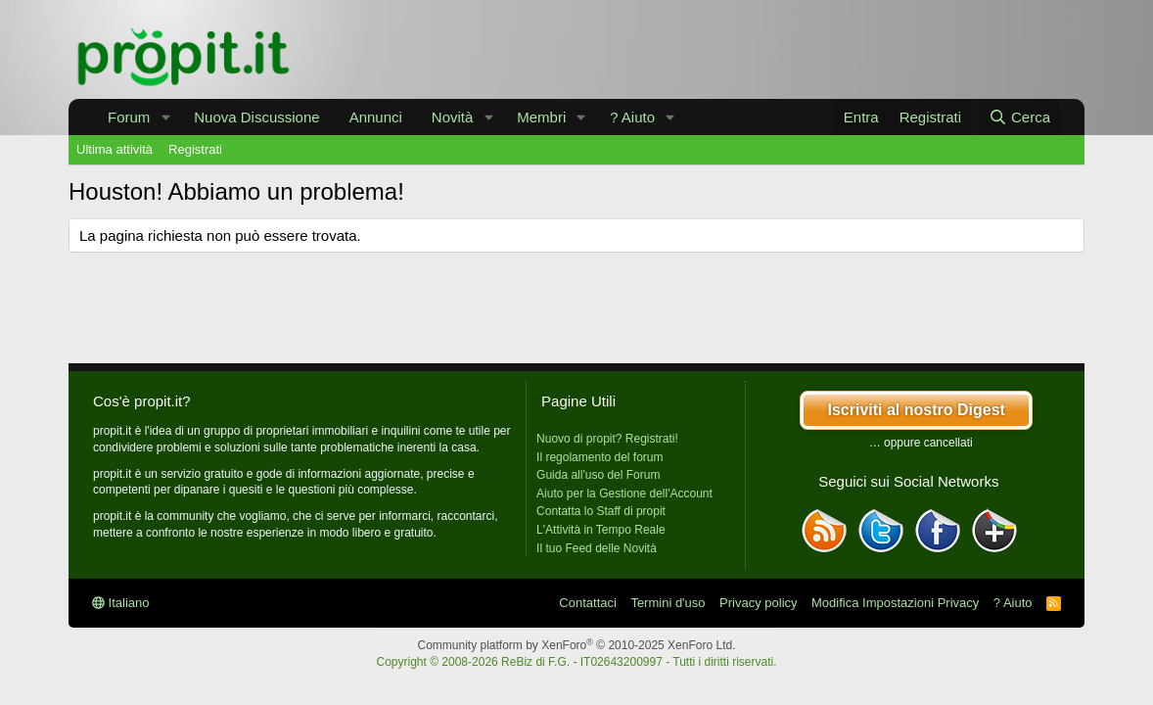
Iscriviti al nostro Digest (915, 409)
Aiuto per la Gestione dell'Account (624, 493)
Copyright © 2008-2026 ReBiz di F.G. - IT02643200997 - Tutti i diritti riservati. (576, 662)
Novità (453, 117)
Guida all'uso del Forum (598, 475)
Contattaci (588, 602)
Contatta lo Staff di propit (601, 511)
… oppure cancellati (921, 442)
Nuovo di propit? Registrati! (607, 439)
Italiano (121, 602)
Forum (129, 117)
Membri (541, 117)
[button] (165, 117)
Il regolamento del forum (599, 457)
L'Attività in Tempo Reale (600, 530)
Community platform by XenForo (577, 645)
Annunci (375, 117)
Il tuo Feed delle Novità (596, 548)
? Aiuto (632, 117)
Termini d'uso (667, 602)
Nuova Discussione (256, 117)
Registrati (195, 149)
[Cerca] (1019, 117)
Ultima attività (114, 149)
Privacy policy (758, 602)
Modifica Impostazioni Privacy (895, 602)
